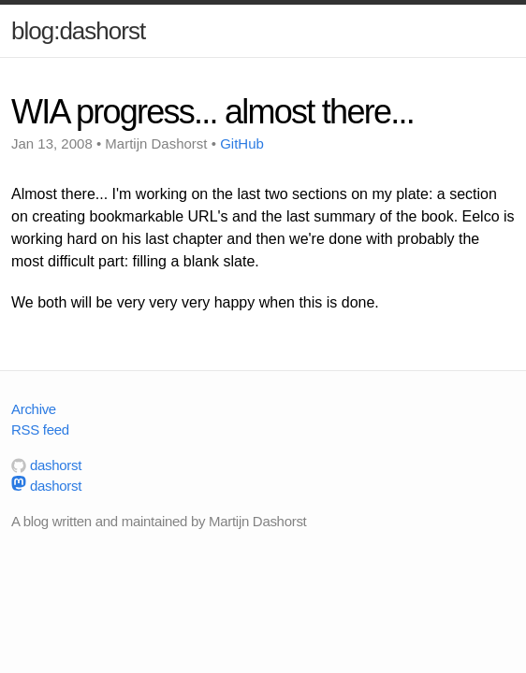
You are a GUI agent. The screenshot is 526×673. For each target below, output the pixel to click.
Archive (33, 409)
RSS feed (40, 429)
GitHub (242, 143)
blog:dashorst (78, 31)
